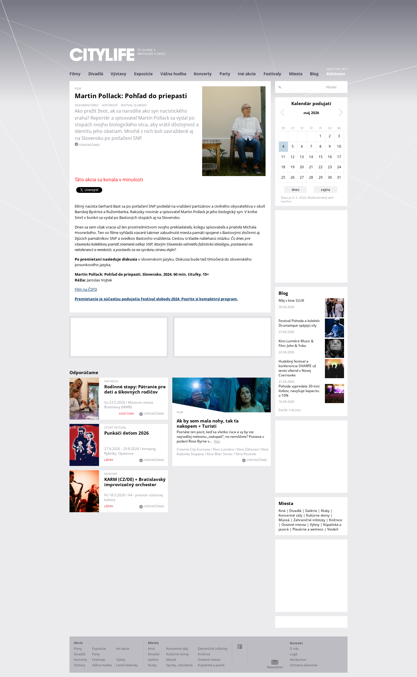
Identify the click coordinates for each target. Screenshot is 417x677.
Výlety (314, 524)
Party (225, 73)
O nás (294, 648)
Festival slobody (134, 105)
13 (302, 156)
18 (283, 166)
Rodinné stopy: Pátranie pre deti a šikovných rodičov (135, 389)
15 (321, 156)
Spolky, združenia (179, 665)
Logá (293, 654)
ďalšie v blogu (290, 410)
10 (339, 146)
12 (292, 156)
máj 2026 (311, 112)
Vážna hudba (173, 73)
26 (292, 177)
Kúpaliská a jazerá (211, 665)
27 (302, 177)
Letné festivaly (127, 665)
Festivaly (272, 73)
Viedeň (332, 529)
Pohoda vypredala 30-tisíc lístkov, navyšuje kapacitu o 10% (299, 391)
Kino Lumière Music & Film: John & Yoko (296, 343)
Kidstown (335, 73)
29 (321, 177)
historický (110, 105)
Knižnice (335, 519)
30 (330, 177)
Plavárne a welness (307, 529)
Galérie (311, 510)
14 (311, 156)
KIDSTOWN (126, 413)
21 (311, 166)
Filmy (75, 73)
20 (302, 166)
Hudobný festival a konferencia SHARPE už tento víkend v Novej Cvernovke (297, 368)
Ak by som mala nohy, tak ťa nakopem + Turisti (208, 423)
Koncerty (203, 73)
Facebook (240, 646)
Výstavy (118, 73)
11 (283, 156)
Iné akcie (247, 73)
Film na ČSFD (86, 289)
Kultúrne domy (318, 515)
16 (330, 156)
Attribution (298, 659)
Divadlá (95, 73)
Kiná (282, 510)
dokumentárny (87, 105)
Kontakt (296, 643)
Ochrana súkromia (303, 665)
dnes (295, 189)
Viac (217, 441)
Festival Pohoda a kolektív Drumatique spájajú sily (299, 323)
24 (339, 166)
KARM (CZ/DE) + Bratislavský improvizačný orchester (135, 481)
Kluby (325, 510)
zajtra (325, 189)
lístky (108, 460)
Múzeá (284, 519)
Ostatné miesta (293, 524)
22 (321, 166)
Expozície (143, 73)
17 (339, 156)
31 (339, 177)
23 (330, 166)
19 (292, 166)
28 (311, 177)
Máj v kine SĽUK (291, 300)
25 (283, 177)
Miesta (295, 73)
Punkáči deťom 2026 (126, 433)
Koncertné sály (290, 515)
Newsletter (275, 667)
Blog (314, 73)
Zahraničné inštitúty (309, 519)
